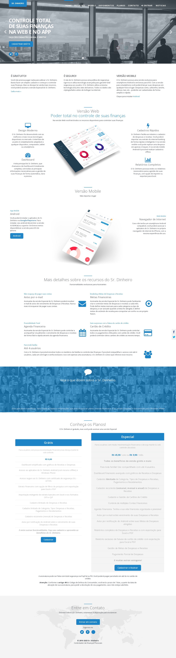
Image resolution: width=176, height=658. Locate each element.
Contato (133, 5)
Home (68, 5)
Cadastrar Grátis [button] (21, 44)
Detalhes (79, 5)
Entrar (146, 5)
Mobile (92, 5)
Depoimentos (106, 5)
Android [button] (136, 96)
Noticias (160, 5)
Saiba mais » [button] (16, 91)
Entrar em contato (88, 622)
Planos (121, 5)
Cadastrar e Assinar (127, 537)
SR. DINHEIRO (18, 3)
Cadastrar (48, 518)
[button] (5, 32)
